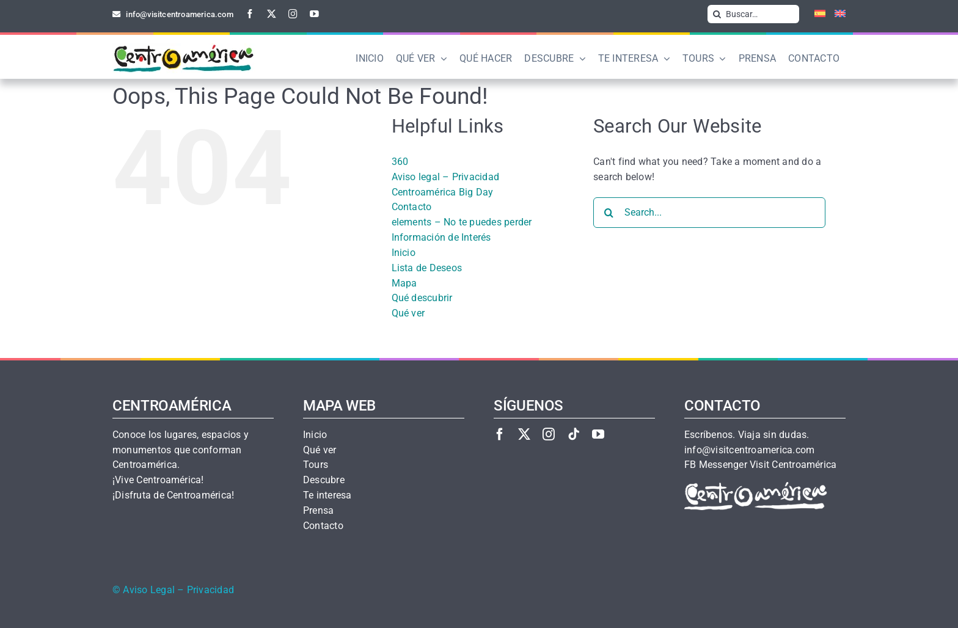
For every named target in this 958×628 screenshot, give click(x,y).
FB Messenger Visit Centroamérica (760, 464)
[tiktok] (574, 434)
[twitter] (271, 13)
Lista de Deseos (427, 268)
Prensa (318, 510)
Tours (315, 464)
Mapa (404, 283)
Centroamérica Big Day (443, 192)
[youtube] (314, 13)
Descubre (324, 480)
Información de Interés (441, 237)
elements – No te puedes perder (462, 222)
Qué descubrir (422, 298)
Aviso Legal (149, 590)
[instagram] (293, 13)
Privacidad (210, 590)
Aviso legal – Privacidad (446, 177)
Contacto (412, 207)
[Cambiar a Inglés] (835, 14)
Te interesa (327, 495)
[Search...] (709, 212)
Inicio (403, 252)
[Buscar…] (753, 14)
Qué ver (408, 313)
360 (400, 161)
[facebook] (250, 13)
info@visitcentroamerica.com (749, 450)
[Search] (717, 14)
